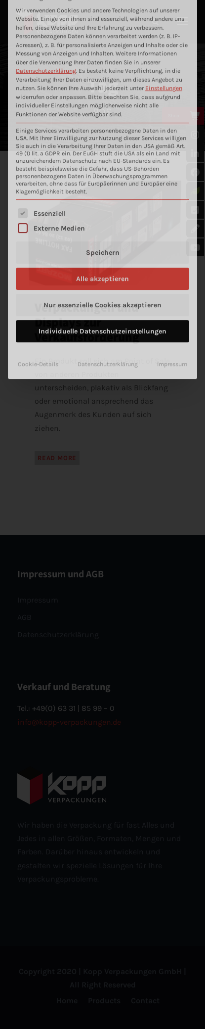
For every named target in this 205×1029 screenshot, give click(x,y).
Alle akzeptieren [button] (102, 180)
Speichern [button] (103, 153)
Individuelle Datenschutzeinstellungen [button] (102, 232)
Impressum (172, 265)
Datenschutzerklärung (108, 265)
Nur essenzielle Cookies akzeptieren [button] (102, 206)
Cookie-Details (38, 265)
